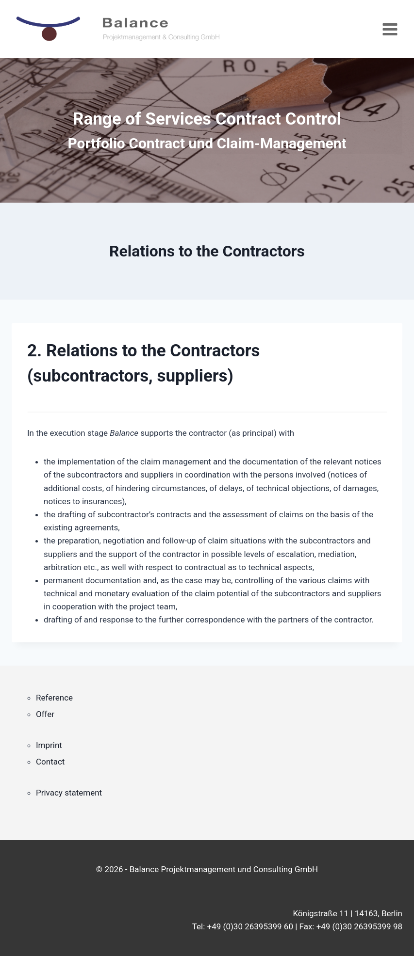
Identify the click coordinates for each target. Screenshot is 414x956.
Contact (50, 761)
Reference (54, 697)
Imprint (49, 745)
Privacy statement (69, 792)
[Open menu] (389, 29)
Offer (45, 714)
